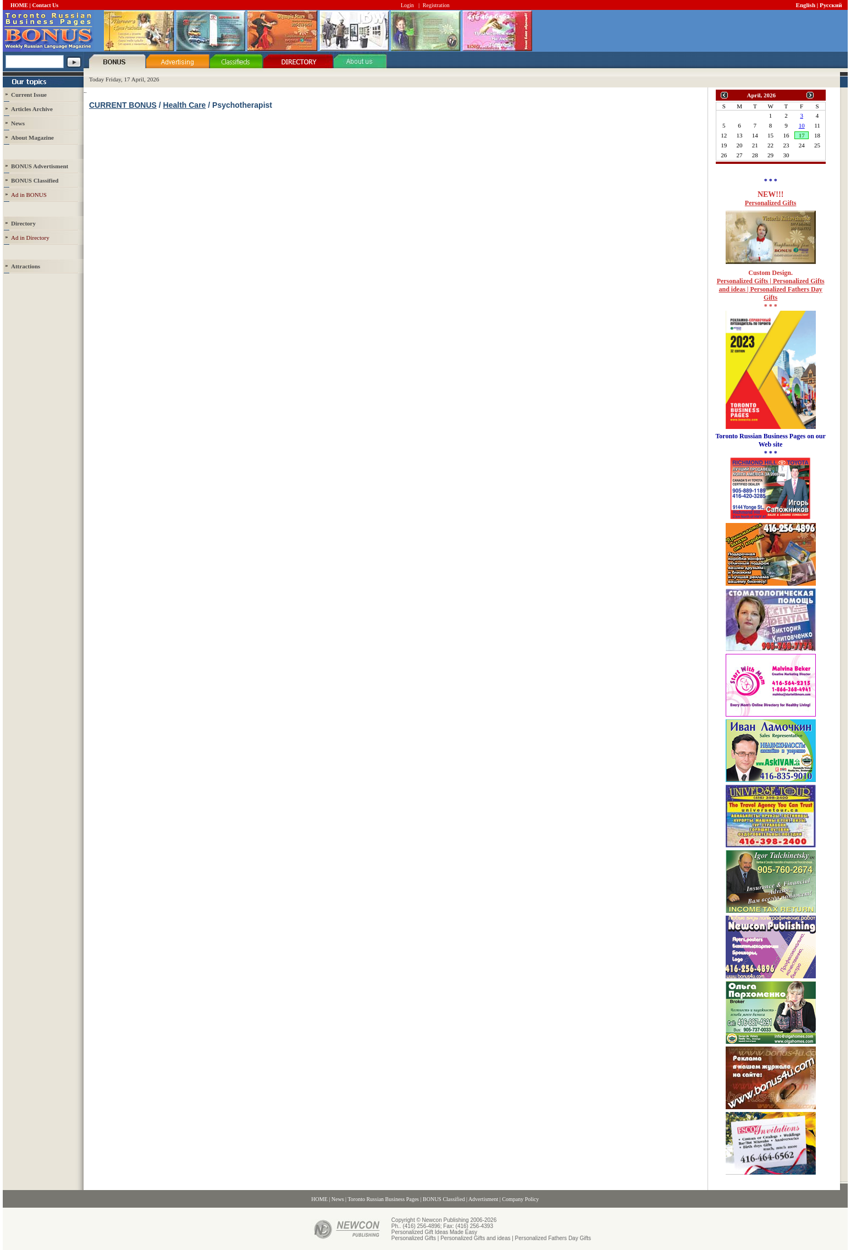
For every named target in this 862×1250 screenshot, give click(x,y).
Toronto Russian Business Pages (383, 1199)
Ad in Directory (30, 237)
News (18, 123)
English (805, 5)
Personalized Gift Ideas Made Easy (434, 1232)
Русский (831, 5)
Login (407, 5)
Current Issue (29, 94)
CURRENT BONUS (123, 105)
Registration (436, 5)
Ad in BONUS (29, 194)
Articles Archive (32, 109)
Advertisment (483, 1199)
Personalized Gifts (771, 203)
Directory (23, 223)
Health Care (184, 105)
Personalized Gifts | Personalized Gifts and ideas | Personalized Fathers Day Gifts (771, 289)
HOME (19, 5)
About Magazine (32, 137)
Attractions (25, 266)
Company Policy (520, 1199)
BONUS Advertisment (39, 166)
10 (802, 125)
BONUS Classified (444, 1199)
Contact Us (45, 5)
